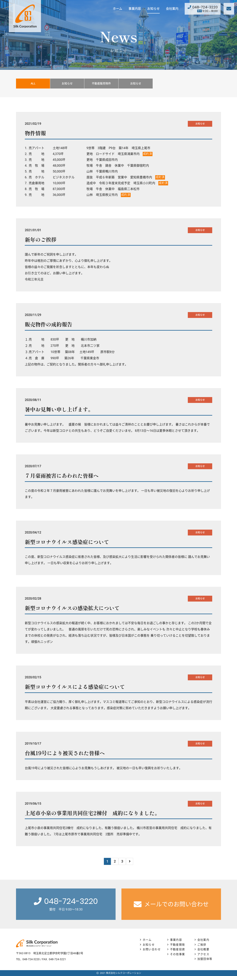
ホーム (117, 9)
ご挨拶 (201, 944)
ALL (33, 83)
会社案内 (172, 9)
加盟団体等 (204, 958)
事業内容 (134, 9)
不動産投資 (177, 949)
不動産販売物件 (101, 83)
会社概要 (203, 949)
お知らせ (153, 9)
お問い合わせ (152, 949)
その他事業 (177, 954)
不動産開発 (177, 944)
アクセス (203, 954)
